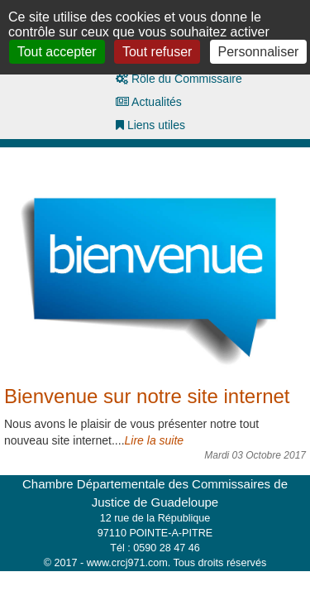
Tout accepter (57, 52)
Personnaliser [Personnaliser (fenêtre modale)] (258, 52)
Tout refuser (157, 52)
